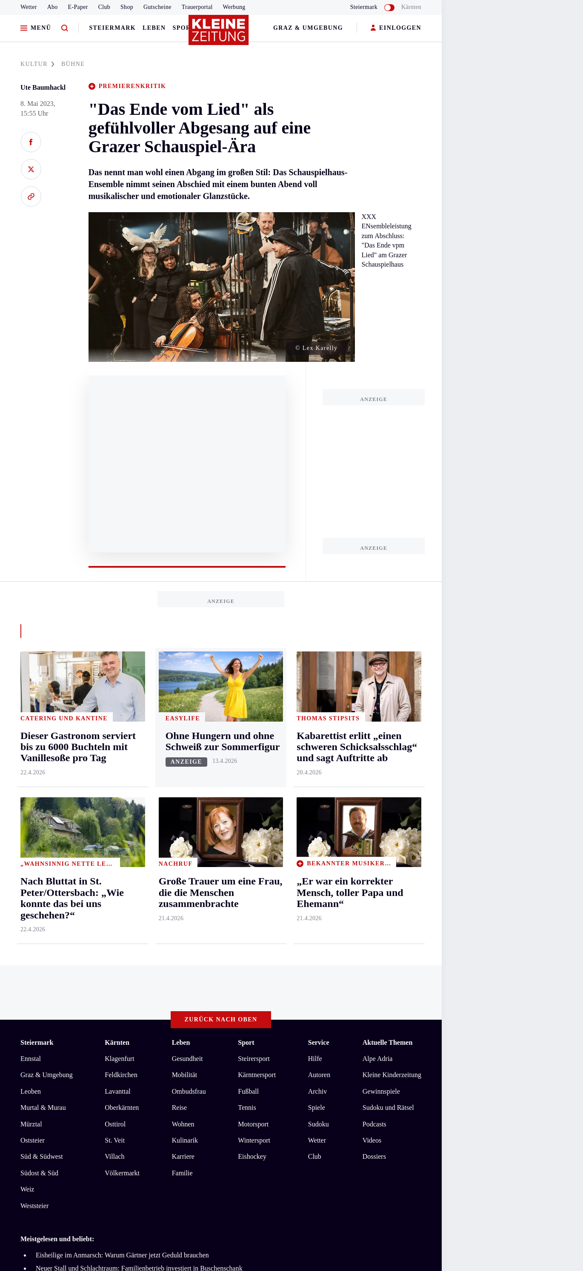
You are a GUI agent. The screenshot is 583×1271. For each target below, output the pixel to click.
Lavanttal (117, 761)
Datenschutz (99, 997)
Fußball (248, 761)
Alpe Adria (378, 728)
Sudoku (318, 793)
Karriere (183, 826)
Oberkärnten (122, 777)
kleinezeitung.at (67, 1027)
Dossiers (374, 826)
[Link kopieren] (30, 196)
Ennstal (30, 728)
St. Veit (115, 810)
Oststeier (32, 810)
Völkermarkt (122, 842)
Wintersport (254, 810)
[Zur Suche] (64, 28)
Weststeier (34, 875)
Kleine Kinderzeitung (392, 744)
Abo (52, 7)
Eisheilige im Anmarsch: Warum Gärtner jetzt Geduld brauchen (122, 925)
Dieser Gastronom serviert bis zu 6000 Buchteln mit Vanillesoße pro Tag (135, 963)
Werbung (234, 7)
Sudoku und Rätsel (388, 777)
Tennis (247, 777)
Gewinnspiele (381, 761)
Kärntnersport (257, 744)
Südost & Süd (39, 842)
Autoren (319, 744)
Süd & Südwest (41, 826)
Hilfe (315, 728)
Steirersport (254, 728)
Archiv (317, 761)
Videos (372, 810)
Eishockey (252, 826)
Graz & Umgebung (308, 28)
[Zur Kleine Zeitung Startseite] (219, 33)
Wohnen (183, 793)
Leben (154, 28)
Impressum (36, 997)
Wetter (28, 7)
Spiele (316, 777)
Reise (179, 777)
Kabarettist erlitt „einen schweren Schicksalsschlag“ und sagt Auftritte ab (135, 951)
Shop (126, 7)
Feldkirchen (121, 744)
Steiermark (112, 28)
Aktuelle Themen (387, 712)
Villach (114, 826)
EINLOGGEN (396, 28)
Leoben (30, 761)
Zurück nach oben (221, 689)
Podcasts (374, 793)
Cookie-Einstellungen (240, 997)
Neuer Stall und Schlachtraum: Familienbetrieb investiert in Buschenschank (139, 937)
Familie (182, 842)
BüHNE (73, 64)
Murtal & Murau (43, 777)
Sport (184, 28)
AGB (67, 997)
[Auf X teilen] (30, 169)
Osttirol (115, 793)
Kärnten (411, 7)
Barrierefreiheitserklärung (163, 997)
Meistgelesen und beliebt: (57, 909)
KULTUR (37, 64)
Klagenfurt (119, 728)
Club (104, 7)
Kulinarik (185, 810)
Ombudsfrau (189, 761)
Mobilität (184, 744)
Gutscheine (157, 7)
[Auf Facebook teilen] (30, 142)
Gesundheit (187, 728)
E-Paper (78, 7)
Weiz (27, 859)
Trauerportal (197, 7)
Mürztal (31, 793)
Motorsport (253, 793)
